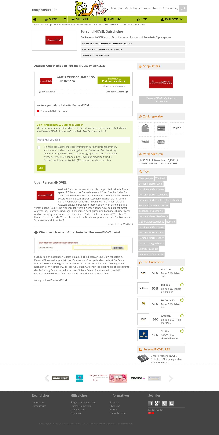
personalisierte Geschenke (153, 194)
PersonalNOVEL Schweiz (54, 111)
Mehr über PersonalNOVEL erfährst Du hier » (102, 49)
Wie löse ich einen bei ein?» (107, 43)
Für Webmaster (118, 413)
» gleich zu (53, 280)
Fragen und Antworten (83, 402)
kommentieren (48, 91)
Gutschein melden (81, 406)
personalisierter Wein (151, 183)
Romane (170, 221)
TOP (144, 19)
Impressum (38, 402)
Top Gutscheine (153, 262)
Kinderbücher (173, 200)
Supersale (76, 413)
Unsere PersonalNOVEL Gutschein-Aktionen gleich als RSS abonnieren (167, 359)
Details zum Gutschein (116, 91)
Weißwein (160, 178)
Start (35, 19)
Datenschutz (39, 406)
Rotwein (143, 205)
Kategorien (173, 19)
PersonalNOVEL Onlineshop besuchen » (161, 100)
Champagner (146, 178)
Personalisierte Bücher (151, 200)
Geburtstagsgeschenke (151, 221)
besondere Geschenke (151, 210)
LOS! (41, 168)
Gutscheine (84, 19)
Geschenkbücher (159, 205)
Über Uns (115, 406)
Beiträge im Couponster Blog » (95, 55)
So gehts (114, 402)
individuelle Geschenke (151, 189)
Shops (53, 19)
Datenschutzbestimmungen (73, 146)
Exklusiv (114, 19)
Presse (113, 409)
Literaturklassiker (148, 248)
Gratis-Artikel (78, 409)
